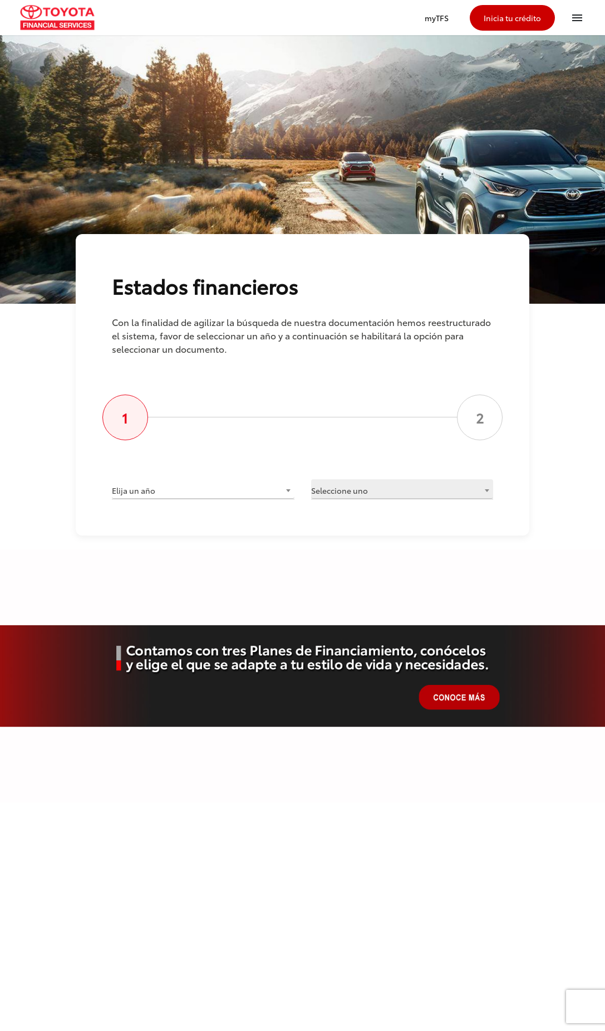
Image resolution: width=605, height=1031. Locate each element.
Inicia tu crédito (512, 17)
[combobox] (203, 489)
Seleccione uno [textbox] (339, 490)
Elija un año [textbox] (133, 490)
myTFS (437, 17)
